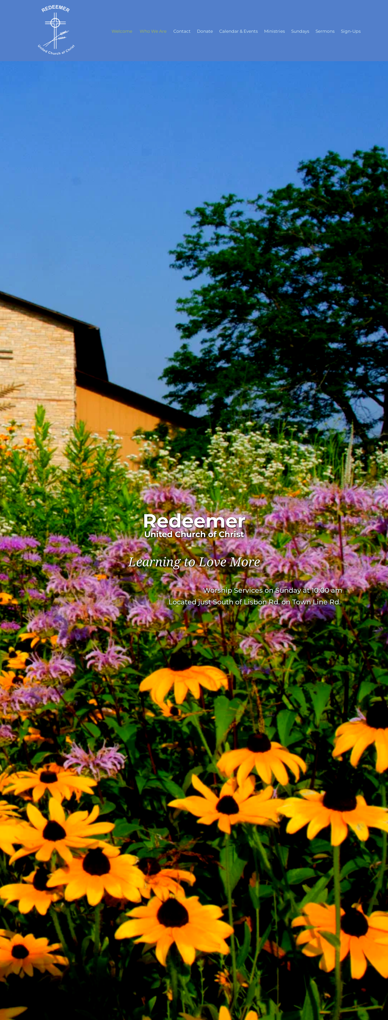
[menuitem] (122, 31)
